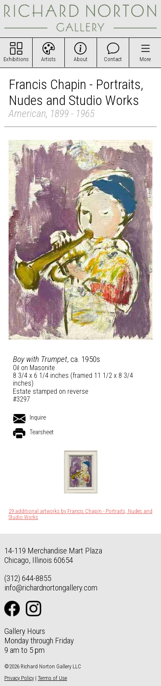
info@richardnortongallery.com (50, 588)
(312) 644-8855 (27, 578)
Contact (113, 59)
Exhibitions (16, 59)
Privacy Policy (19, 678)
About (81, 59)
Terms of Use (52, 678)
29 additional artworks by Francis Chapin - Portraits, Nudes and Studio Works (80, 514)
